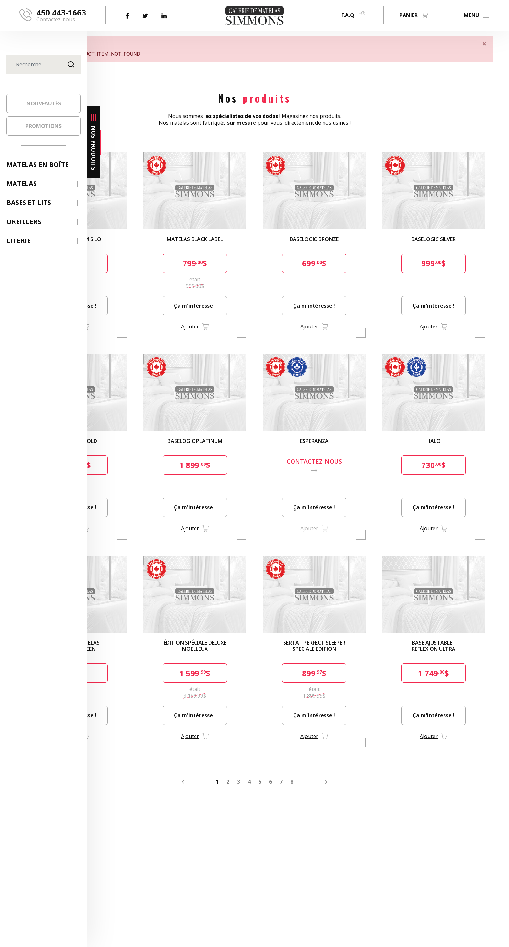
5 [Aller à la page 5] (303, 754)
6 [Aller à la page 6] (314, 754)
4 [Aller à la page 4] (292, 754)
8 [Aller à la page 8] (335, 754)
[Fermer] (495, 44)
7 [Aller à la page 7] (324, 754)
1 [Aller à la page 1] (260, 754)
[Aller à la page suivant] (368, 754)
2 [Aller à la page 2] (271, 754)
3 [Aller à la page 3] (282, 754)
